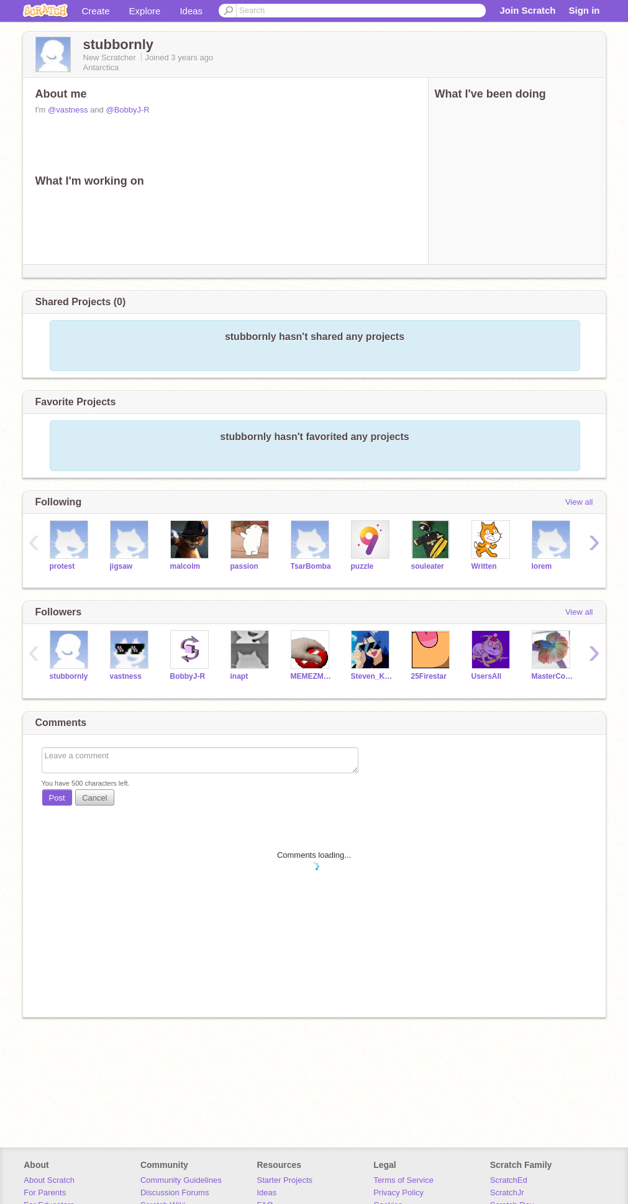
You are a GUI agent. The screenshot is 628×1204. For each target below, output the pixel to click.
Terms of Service (403, 1180)
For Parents (45, 1192)
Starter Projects (285, 1180)
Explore (145, 11)
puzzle (362, 566)
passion (244, 566)
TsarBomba (311, 566)
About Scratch (49, 1180)
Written (484, 566)
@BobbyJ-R (127, 109)
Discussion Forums (174, 1192)
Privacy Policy (398, 1192)
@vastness (68, 109)
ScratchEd (508, 1180)
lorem (542, 566)
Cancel (94, 797)
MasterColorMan (552, 676)
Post (57, 797)
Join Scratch (527, 10)
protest (62, 566)
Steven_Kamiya (372, 676)
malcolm (185, 566)
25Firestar (429, 676)
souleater (427, 566)
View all (579, 502)
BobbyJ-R (188, 676)
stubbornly (69, 676)
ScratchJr (507, 1192)
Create (96, 11)
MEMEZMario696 (311, 676)
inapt (239, 676)
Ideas (191, 11)
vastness (126, 676)
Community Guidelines (181, 1180)
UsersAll (486, 676)
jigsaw (121, 566)
